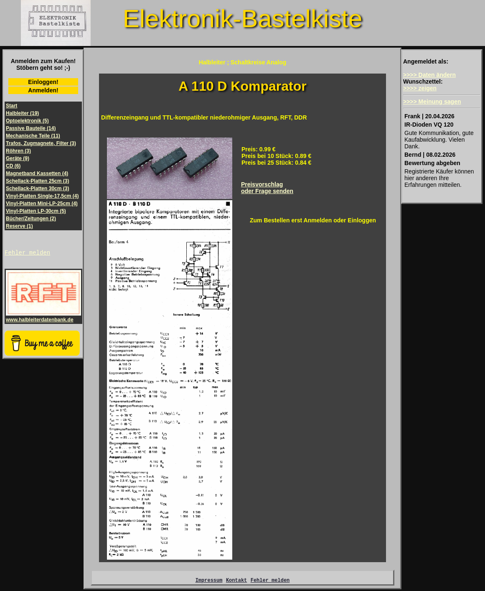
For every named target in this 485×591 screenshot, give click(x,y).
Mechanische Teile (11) (33, 136)
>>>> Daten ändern (429, 74)
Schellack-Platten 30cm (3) (37, 188)
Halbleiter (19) (22, 113)
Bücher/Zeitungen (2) (31, 219)
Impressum (209, 581)
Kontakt (236, 581)
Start (11, 106)
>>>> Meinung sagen (432, 101)
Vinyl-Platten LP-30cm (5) (36, 211)
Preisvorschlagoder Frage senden (267, 187)
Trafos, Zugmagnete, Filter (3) (41, 143)
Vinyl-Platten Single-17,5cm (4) (42, 196)
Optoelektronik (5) (27, 121)
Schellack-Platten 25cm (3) (37, 181)
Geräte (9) (17, 158)
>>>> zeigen (420, 88)
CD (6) (13, 166)
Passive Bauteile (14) (31, 128)
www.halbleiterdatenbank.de (43, 318)
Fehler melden (27, 253)
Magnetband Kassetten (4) (37, 173)
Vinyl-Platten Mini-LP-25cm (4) (42, 203)
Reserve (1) (19, 226)
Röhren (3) (18, 151)
